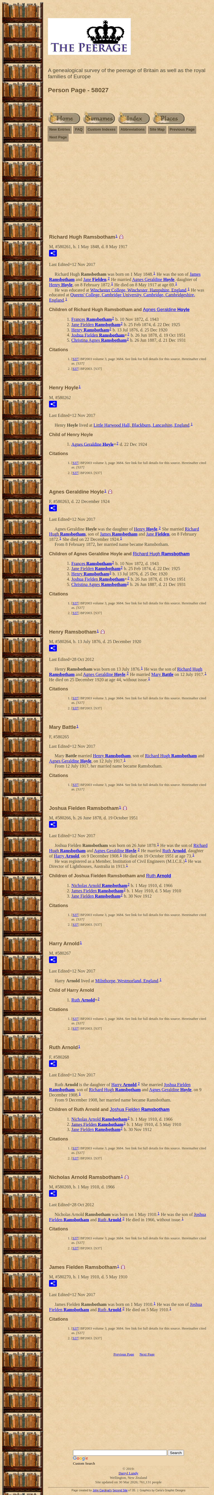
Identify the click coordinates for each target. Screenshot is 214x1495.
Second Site (120, 1490)
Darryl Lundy (128, 1473)
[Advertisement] (128, 190)
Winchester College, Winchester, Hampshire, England (138, 289)
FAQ (78, 129)
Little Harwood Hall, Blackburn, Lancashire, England (141, 425)
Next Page (58, 137)
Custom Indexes (101, 129)
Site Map (157, 129)
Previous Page (182, 129)
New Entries (59, 129)
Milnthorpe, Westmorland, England (126, 980)
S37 (75, 359)
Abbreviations (133, 129)
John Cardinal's (102, 1490)
